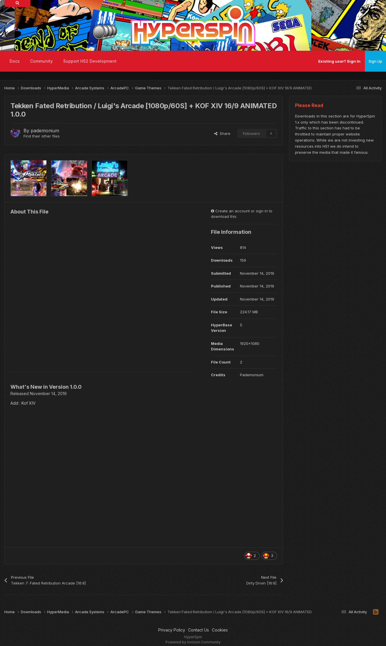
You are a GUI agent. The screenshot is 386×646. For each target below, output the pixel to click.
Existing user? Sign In (339, 61)
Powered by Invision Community (193, 642)
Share (222, 133)
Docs (15, 61)
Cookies (220, 629)
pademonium (45, 130)
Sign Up (375, 61)
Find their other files (41, 136)
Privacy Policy (171, 629)
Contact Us (198, 629)
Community (41, 61)
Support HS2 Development (89, 61)
